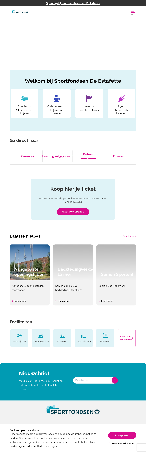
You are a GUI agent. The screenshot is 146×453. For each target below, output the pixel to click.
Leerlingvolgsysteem (57, 156)
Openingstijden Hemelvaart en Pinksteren (73, 3)
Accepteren (122, 435)
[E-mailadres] (95, 380)
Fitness (118, 156)
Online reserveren (88, 156)
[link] (73, 412)
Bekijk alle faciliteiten (126, 338)
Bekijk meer (129, 236)
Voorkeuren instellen (122, 443)
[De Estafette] (20, 12)
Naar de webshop (73, 211)
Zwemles (27, 156)
